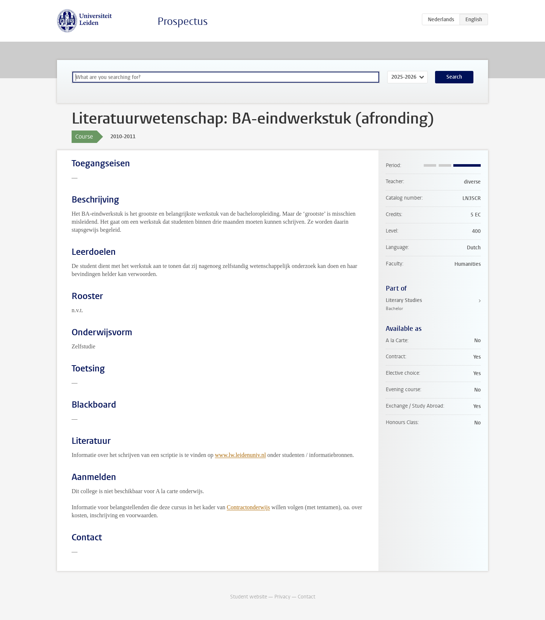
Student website (248, 596)
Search (454, 76)
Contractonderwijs (248, 507)
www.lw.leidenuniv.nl (240, 455)
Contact (306, 596)
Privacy (282, 596)
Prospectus (182, 21)
